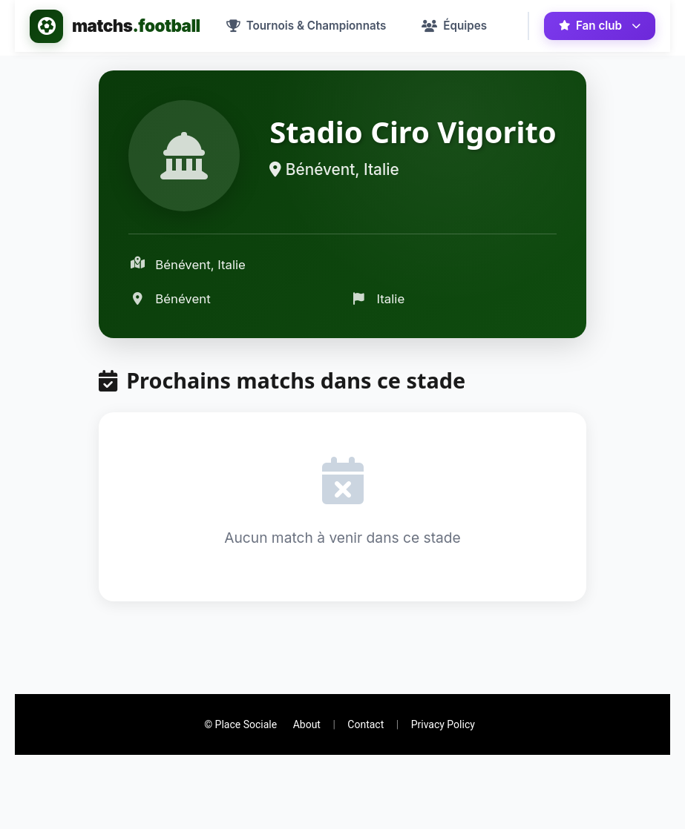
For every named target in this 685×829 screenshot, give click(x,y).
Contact (365, 724)
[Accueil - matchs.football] (115, 26)
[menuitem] (307, 26)
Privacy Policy (443, 724)
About (307, 724)
